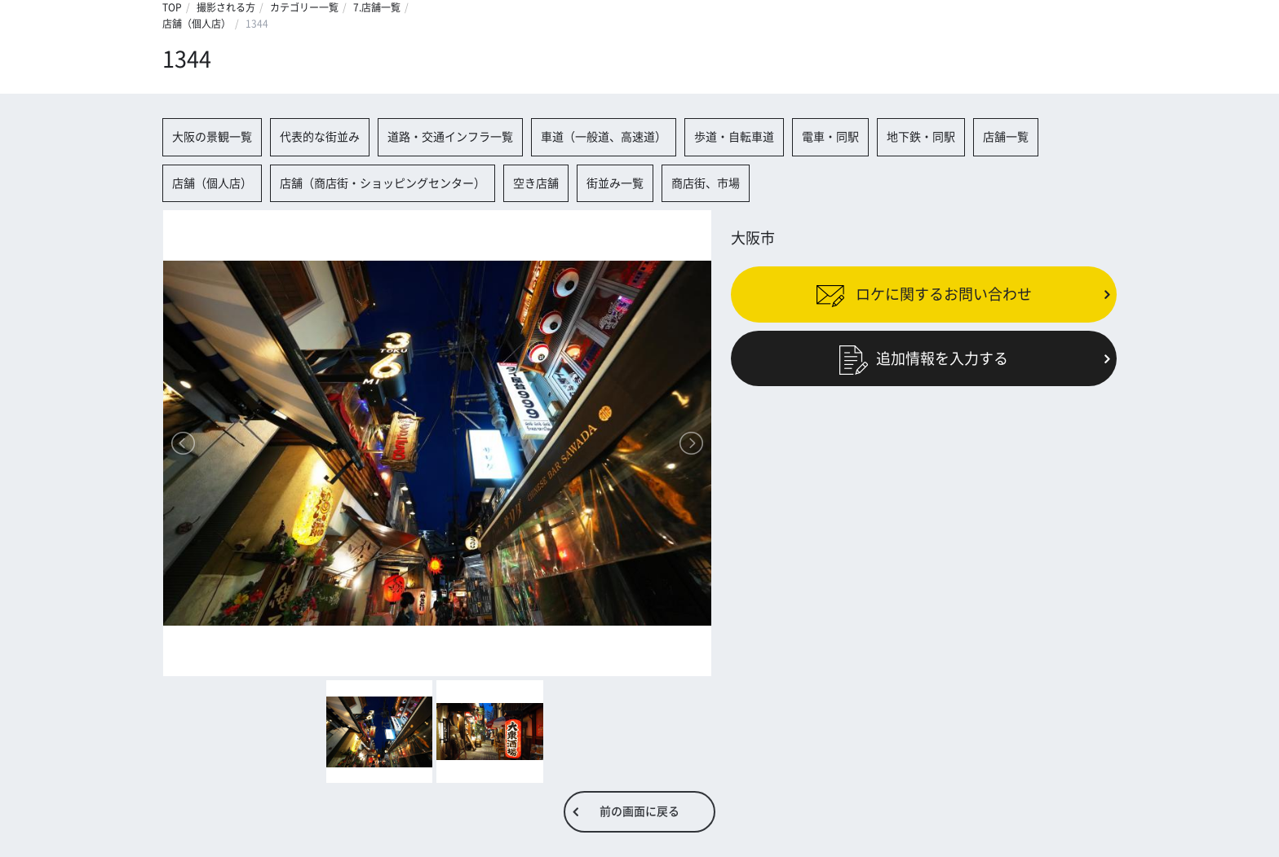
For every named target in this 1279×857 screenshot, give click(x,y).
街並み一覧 (615, 183)
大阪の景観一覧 (212, 137)
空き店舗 (536, 183)
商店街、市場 (705, 183)
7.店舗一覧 (377, 7)
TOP (172, 7)
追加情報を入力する (923, 357)
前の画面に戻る (639, 811)
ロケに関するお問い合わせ (924, 294)
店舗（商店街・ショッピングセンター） (382, 183)
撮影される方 (226, 7)
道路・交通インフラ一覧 (450, 137)
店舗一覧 (1006, 137)
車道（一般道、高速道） (603, 137)
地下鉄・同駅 (921, 137)
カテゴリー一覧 (304, 7)
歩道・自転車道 (734, 137)
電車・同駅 (830, 137)
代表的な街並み (320, 137)
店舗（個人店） (196, 24)
